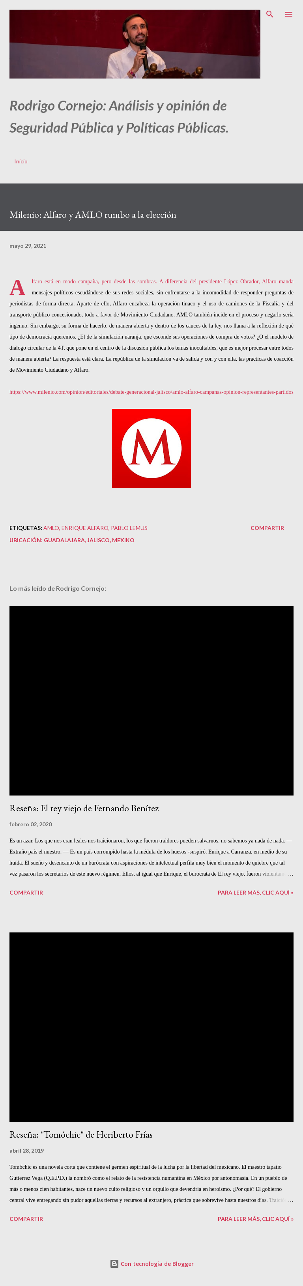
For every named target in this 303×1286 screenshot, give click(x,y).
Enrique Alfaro (85, 527)
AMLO (51, 527)
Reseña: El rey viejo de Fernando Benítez (84, 808)
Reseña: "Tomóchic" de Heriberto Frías (81, 1134)
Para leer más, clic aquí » (256, 892)
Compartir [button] (267, 527)
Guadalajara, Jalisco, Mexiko (89, 540)
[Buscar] (270, 14)
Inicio (21, 161)
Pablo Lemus (129, 527)
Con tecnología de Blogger (152, 1263)
